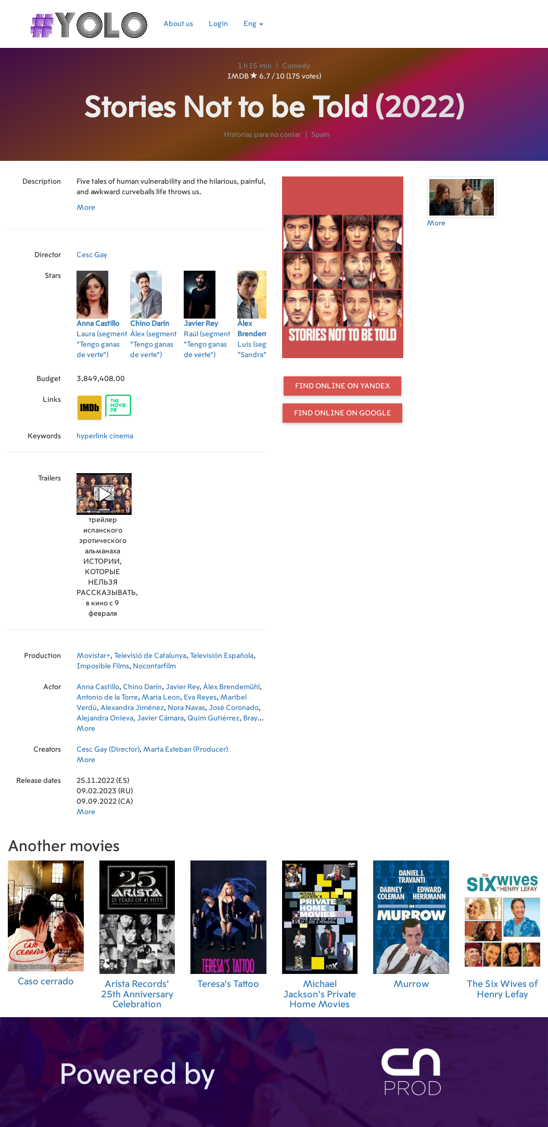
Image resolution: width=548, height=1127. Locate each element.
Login (218, 24)
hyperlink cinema (105, 436)
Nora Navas (186, 708)
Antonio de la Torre (107, 697)
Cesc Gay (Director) (108, 749)
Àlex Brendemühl (231, 687)
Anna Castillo (98, 687)
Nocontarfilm (154, 666)
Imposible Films (103, 666)
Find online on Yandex (342, 386)
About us (178, 24)
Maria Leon (161, 697)
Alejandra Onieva (105, 718)
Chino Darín (142, 687)
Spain (320, 134)
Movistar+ (93, 656)
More (86, 207)
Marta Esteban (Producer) (185, 749)
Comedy (296, 66)
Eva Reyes (200, 697)
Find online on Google (342, 413)
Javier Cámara (160, 718)
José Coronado (234, 708)
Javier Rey (182, 687)
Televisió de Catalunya (150, 656)
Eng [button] (253, 24)
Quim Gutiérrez (213, 718)
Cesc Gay (92, 255)
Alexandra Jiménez (132, 708)
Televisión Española (221, 656)
